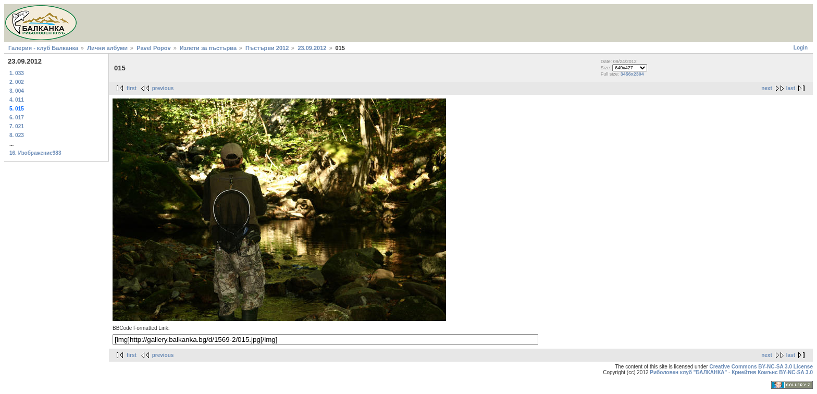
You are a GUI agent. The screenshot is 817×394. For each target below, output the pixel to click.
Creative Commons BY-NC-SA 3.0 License (761, 367)
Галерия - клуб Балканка (43, 48)
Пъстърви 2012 (267, 48)
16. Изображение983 (35, 153)
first (132, 88)
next (766, 88)
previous (163, 88)
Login (801, 48)
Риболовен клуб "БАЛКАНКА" (688, 372)
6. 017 (16, 117)
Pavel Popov (153, 48)
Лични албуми (107, 48)
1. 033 (16, 73)
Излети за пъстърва (208, 48)
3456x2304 (632, 74)
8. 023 (16, 135)
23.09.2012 (312, 48)
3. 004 (16, 91)
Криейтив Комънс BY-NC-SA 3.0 (772, 372)
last (790, 88)
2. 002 (16, 82)
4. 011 (16, 100)
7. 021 (16, 126)
